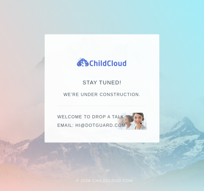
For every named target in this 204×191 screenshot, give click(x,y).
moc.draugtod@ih (100, 125)
